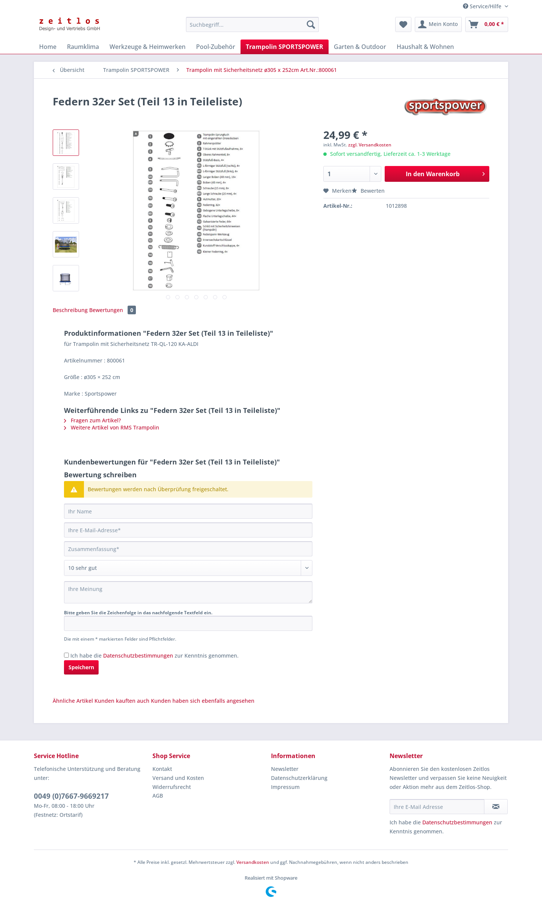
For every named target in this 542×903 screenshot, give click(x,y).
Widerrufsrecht (171, 786)
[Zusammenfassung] (188, 548)
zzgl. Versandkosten (369, 145)
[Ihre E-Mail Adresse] (437, 806)
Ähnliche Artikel (73, 700)
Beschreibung (70, 310)
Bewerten (368, 190)
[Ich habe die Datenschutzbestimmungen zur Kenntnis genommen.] (66, 655)
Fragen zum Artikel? (92, 420)
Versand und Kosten (178, 777)
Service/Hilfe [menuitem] (483, 6)
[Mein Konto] (438, 24)
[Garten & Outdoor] (360, 47)
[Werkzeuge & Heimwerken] (147, 47)
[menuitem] (252, 28)
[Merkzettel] (403, 24)
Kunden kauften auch (121, 700)
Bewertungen (112, 310)
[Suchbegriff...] (252, 24)
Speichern (81, 667)
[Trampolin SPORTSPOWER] (285, 47)
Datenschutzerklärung (299, 777)
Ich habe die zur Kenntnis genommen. (154, 655)
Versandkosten (252, 862)
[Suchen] (311, 24)
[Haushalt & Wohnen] (425, 47)
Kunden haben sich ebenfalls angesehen (202, 700)
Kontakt (162, 768)
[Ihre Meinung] (188, 592)
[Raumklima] (83, 47)
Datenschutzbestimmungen (138, 655)
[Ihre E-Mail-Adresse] (188, 530)
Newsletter (284, 768)
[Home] (48, 47)
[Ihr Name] (188, 511)
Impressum (285, 786)
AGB (157, 795)
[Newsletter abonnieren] (496, 806)
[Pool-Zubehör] (216, 47)
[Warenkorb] (486, 24)
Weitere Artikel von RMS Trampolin (111, 427)
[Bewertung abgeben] (188, 568)
